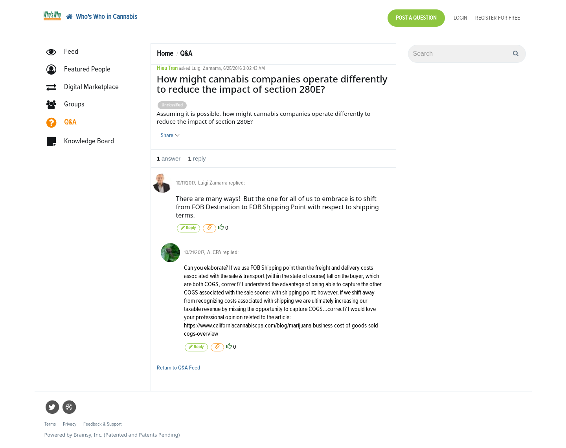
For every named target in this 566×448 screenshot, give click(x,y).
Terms (50, 424)
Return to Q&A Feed (178, 368)
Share (170, 135)
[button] (81, 70)
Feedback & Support (102, 424)
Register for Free (497, 18)
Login (460, 18)
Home (165, 53)
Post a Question (416, 18)
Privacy (69, 424)
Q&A (186, 53)
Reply (188, 227)
